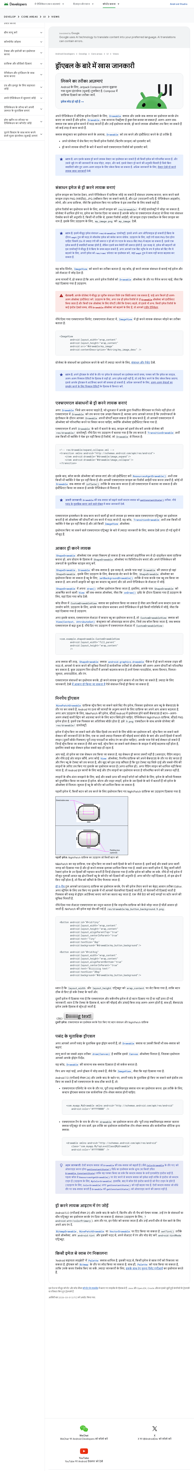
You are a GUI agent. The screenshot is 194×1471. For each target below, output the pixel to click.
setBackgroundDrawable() (116, 578)
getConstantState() (152, 500)
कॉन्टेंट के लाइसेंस (90, 1288)
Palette (93, 1260)
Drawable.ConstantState (79, 1173)
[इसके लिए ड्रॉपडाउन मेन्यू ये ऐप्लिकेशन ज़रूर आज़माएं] (64, 4)
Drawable (115, 116)
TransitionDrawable (160, 432)
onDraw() (130, 592)
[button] (19, 32)
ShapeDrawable (65, 555)
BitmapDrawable (66, 1231)
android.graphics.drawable (126, 661)
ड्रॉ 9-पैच (60, 886)
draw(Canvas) (101, 1054)
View (81, 592)
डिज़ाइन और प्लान (81, 3)
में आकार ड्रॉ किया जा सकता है (88, 684)
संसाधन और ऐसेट (140, 362)
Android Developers (65, 53)
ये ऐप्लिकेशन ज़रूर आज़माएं (47, 3)
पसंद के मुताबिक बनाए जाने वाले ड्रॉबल (84, 504)
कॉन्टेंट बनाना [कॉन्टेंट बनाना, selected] (109, 3)
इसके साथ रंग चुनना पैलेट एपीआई (144, 1268)
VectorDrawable (120, 1231)
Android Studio (179, 3)
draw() (91, 588)
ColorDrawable (155, 1165)
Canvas (133, 1054)
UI (44, 16)
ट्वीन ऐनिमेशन (151, 307)
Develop (10, 16)
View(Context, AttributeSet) (75, 621)
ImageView (80, 269)
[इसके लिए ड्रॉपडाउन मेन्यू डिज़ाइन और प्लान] (94, 4)
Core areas (29, 16)
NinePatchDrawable (68, 705)
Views (55, 16)
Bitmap (84, 1264)
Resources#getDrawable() (149, 476)
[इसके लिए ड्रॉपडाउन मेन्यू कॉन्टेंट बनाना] (119, 4)
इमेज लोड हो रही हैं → (72, 101)
